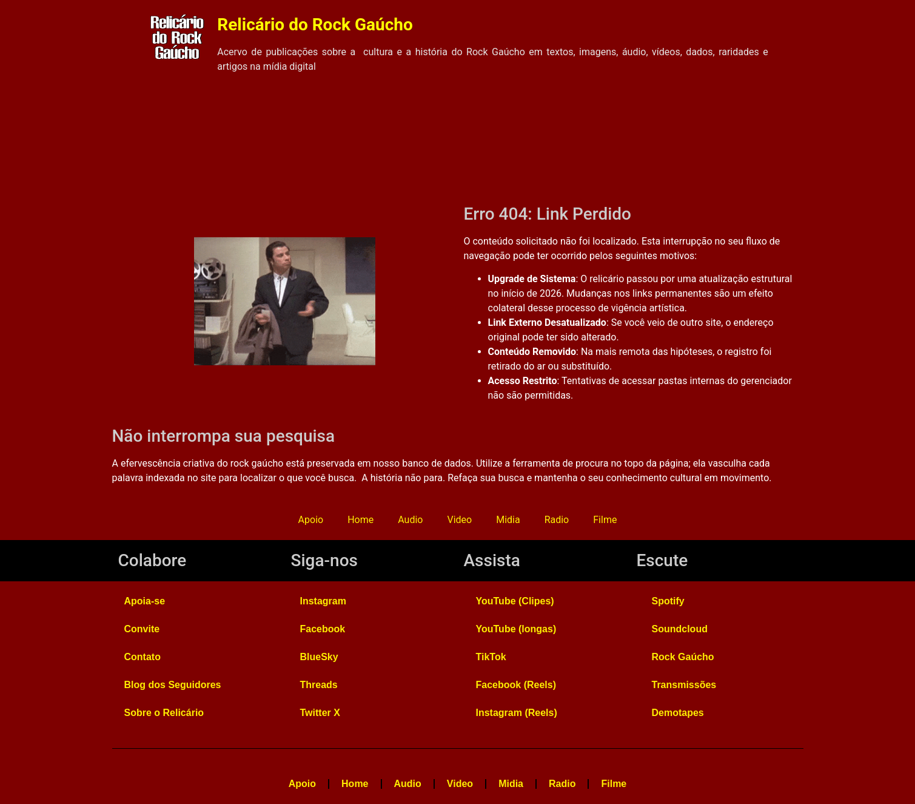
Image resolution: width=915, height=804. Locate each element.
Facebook (323, 629)
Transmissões (684, 685)
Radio (557, 519)
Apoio (311, 519)
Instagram (323, 601)
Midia (508, 519)
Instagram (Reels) (516, 713)
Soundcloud (680, 629)
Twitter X (320, 713)
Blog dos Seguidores (172, 685)
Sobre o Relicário (164, 713)
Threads (319, 685)
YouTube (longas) (516, 629)
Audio (410, 519)
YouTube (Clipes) (515, 601)
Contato (142, 657)
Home (360, 519)
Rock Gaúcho (683, 657)
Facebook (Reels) (516, 685)
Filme (605, 519)
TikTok (491, 657)
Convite (142, 629)
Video (459, 519)
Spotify (668, 601)
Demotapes (678, 713)
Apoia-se (145, 601)
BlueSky (319, 657)
